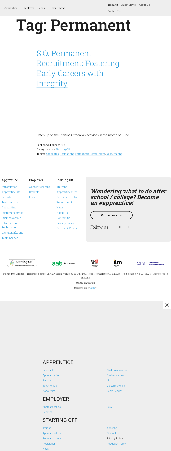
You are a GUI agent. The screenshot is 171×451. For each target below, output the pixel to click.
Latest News (128, 4)
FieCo (92, 288)
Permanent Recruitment (90, 153)
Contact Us (114, 11)
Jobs (42, 8)
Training (113, 4)
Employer (28, 8)
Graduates (52, 153)
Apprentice (11, 8)
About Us (144, 4)
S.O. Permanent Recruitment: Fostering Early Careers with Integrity (78, 68)
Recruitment (57, 8)
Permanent (67, 153)
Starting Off (63, 149)
